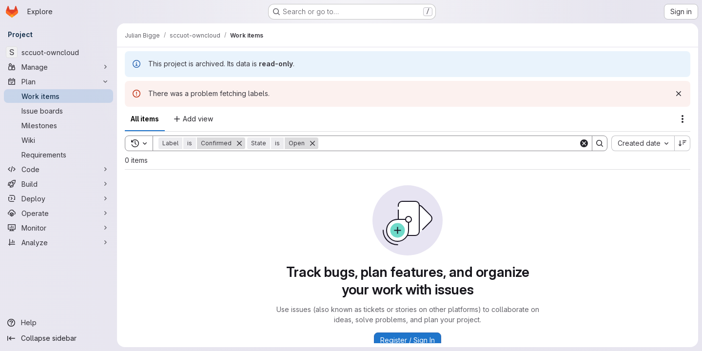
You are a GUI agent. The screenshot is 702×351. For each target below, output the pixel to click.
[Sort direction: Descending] (682, 143)
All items (145, 119)
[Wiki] (58, 140)
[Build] (58, 184)
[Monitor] (58, 227)
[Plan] (58, 81)
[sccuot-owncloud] (58, 52)
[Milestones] (58, 125)
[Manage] (58, 67)
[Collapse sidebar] (58, 338)
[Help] (58, 323)
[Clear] (584, 143)
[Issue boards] (58, 110)
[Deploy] (58, 198)
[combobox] (642, 143)
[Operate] (58, 213)
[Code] (58, 169)
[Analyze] (58, 242)
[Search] (448, 143)
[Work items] (58, 96)
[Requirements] (58, 154)
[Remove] (239, 143)
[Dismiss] (678, 93)
